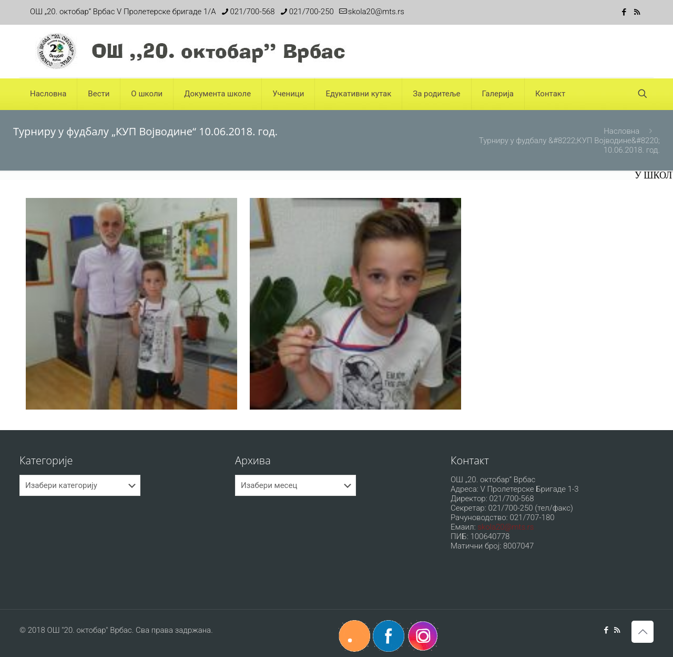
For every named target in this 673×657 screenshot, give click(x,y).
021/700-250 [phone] (311, 11)
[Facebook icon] (624, 12)
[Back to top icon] (642, 632)
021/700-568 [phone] (252, 11)
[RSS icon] (637, 12)
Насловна (621, 131)
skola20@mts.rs (505, 527)
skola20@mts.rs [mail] (376, 11)
